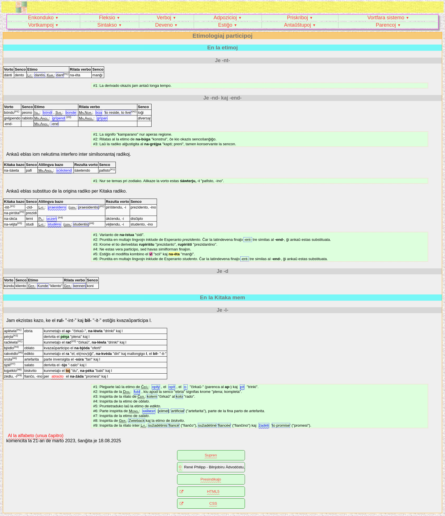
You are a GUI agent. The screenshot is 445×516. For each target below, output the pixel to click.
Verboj (164, 17)
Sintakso (107, 25)
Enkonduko (41, 17)
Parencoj (386, 25)
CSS (213, 503)
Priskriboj (297, 17)
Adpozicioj (225, 17)
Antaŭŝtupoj (297, 25)
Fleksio (107, 17)
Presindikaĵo (210, 479)
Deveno (164, 25)
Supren (211, 455)
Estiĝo (225, 25)
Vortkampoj (41, 25)
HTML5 (213, 491)
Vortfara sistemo (385, 17)
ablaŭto (57, 376)
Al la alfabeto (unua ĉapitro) (36, 435)
